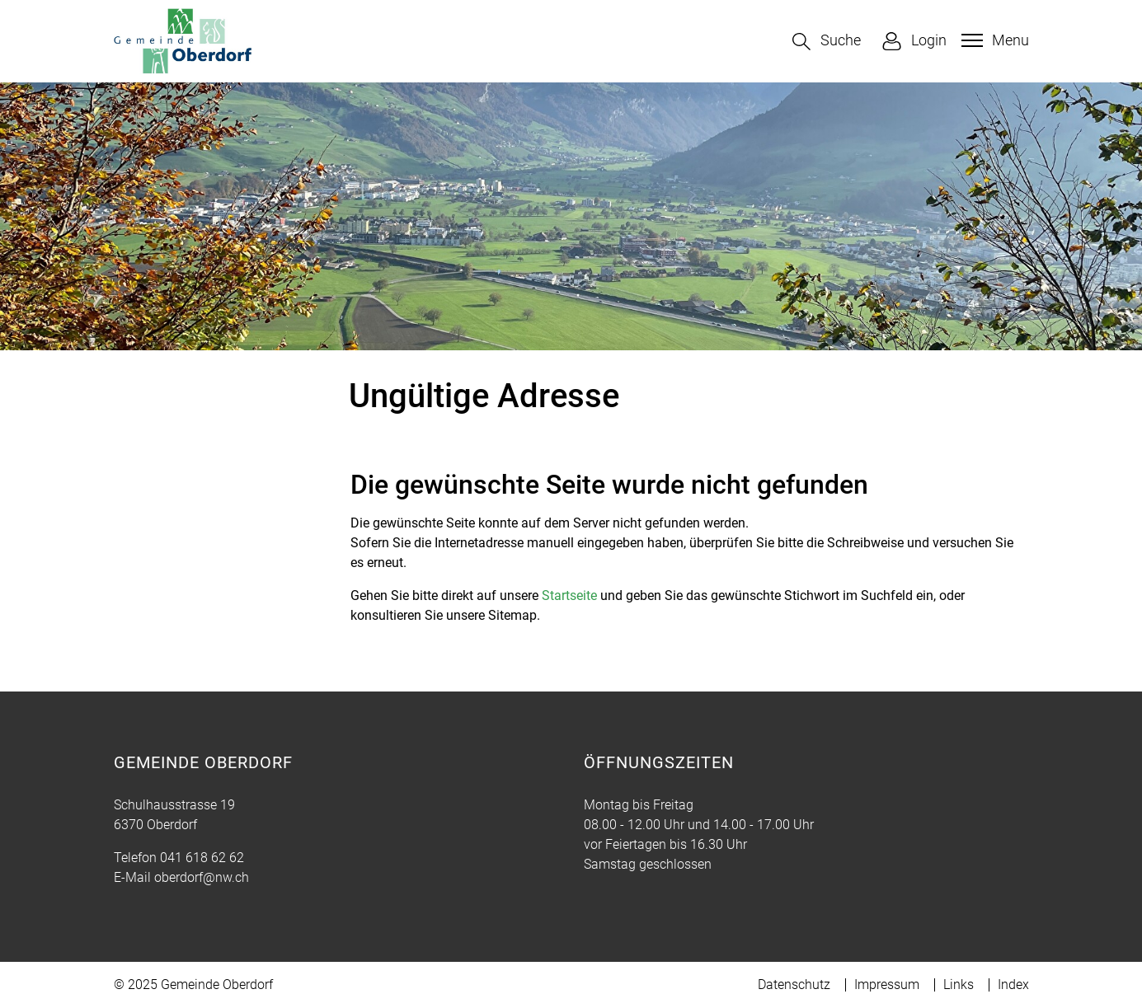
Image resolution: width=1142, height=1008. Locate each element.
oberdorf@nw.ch (201, 877)
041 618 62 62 (202, 857)
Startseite (569, 595)
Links (958, 984)
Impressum (886, 984)
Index (1013, 984)
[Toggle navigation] (993, 40)
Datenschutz (794, 984)
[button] (827, 41)
